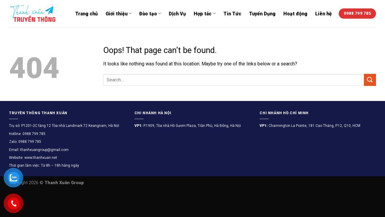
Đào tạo (150, 13)
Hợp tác (204, 13)
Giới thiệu (118, 13)
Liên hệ (323, 14)
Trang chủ (86, 14)
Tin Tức (232, 14)
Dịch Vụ (177, 14)
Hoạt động (295, 14)
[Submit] (370, 80)
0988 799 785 (33, 134)
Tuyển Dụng (262, 14)
